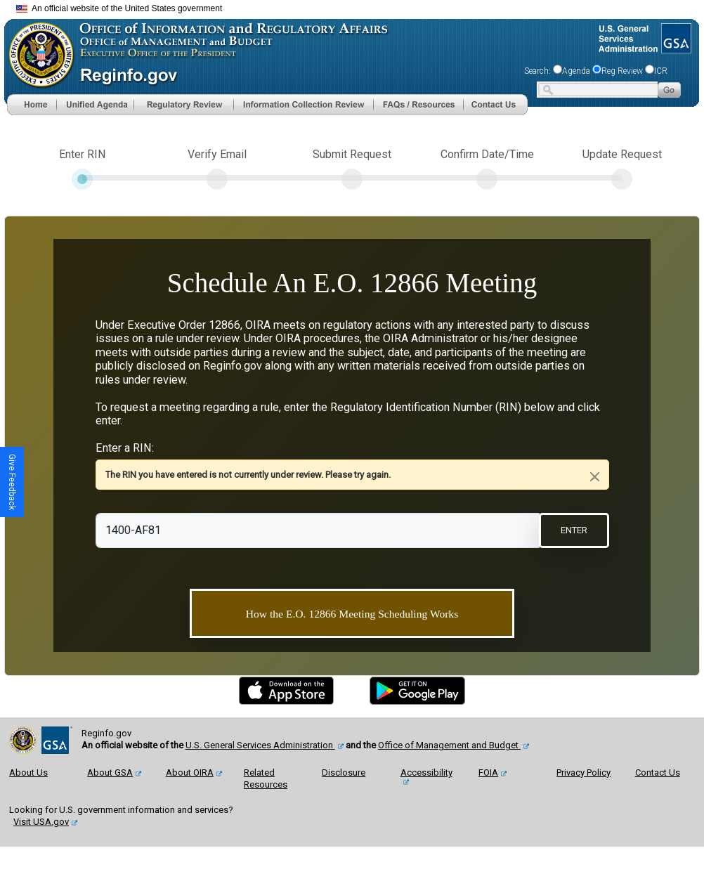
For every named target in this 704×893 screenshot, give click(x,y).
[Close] (594, 476)
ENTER (574, 530)
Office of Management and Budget (449, 745)
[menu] (94, 104)
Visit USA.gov (41, 821)
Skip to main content (360, 7)
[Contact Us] (495, 103)
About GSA (110, 772)
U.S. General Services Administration (260, 745)
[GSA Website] (675, 34)
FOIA (488, 772)
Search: (537, 71)
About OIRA (190, 772)
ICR (660, 71)
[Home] (31, 103)
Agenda (576, 71)
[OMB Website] (36, 50)
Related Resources (265, 778)
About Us (28, 772)
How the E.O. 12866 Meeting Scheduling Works (352, 614)
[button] (94, 104)
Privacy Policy (583, 772)
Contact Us (657, 772)
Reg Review (622, 71)
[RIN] (318, 530)
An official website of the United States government (119, 8)
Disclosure (343, 772)
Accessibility (426, 772)
